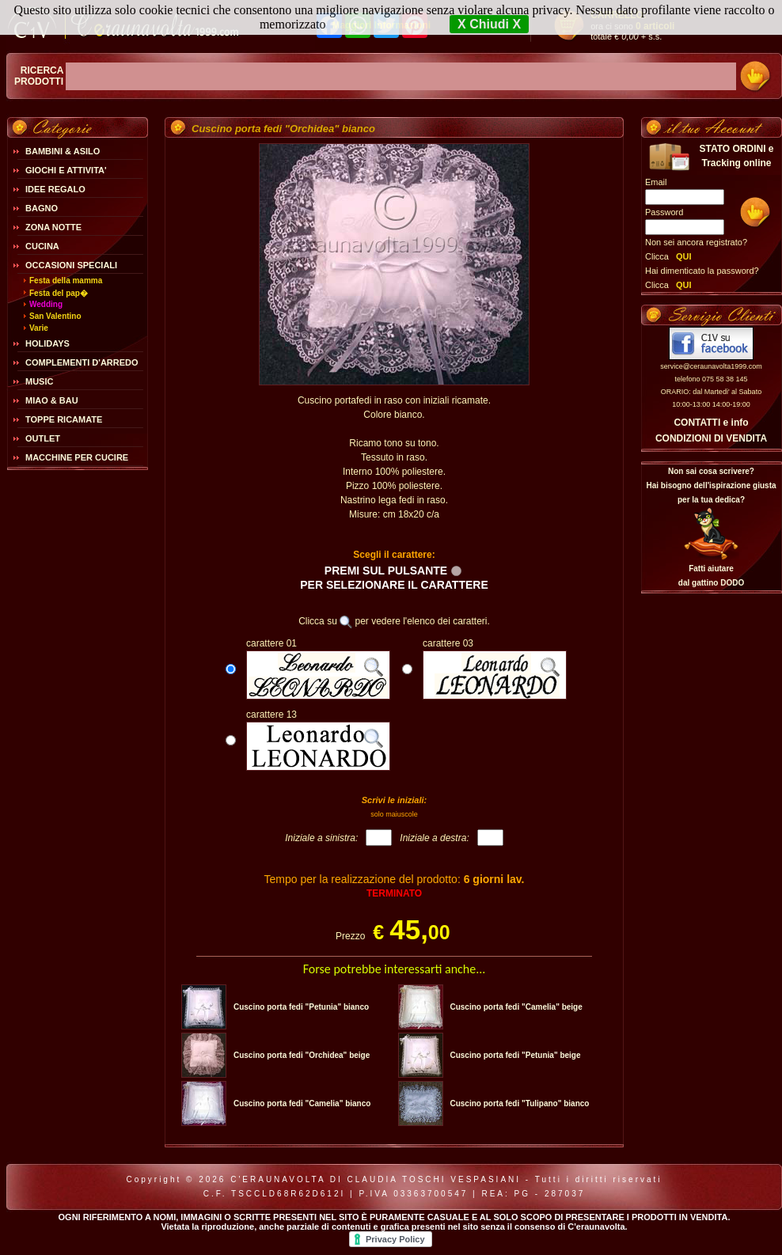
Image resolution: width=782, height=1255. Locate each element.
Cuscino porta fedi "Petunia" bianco (301, 1007)
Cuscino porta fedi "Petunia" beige (515, 1055)
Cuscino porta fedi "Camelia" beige (516, 1007)
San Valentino (55, 316)
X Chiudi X (489, 24)
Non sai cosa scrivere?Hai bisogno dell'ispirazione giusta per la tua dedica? (711, 485)
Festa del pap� (58, 293)
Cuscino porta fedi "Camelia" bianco (301, 1103)
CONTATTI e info (711, 422)
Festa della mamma (65, 280)
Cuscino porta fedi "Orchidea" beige (301, 1055)
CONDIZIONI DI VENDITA (711, 438)
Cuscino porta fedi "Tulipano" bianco (519, 1103)
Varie (38, 328)
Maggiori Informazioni (381, 25)
